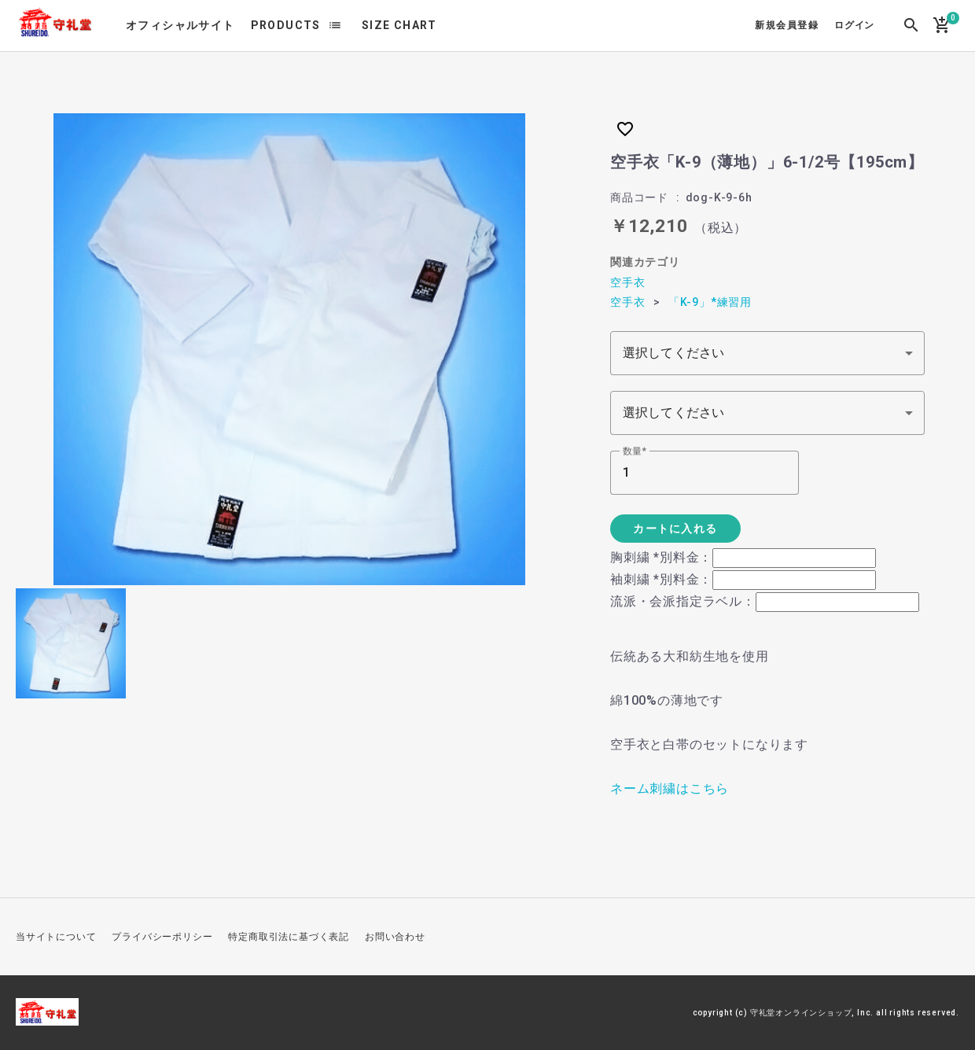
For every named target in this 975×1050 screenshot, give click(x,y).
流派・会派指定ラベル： (683, 601)
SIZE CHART (399, 25)
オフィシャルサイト (180, 25)
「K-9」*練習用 (710, 302)
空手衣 (627, 282)
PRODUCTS (286, 25)
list (335, 25)
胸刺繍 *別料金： (661, 557)
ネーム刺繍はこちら (669, 788)
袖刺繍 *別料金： (661, 579)
